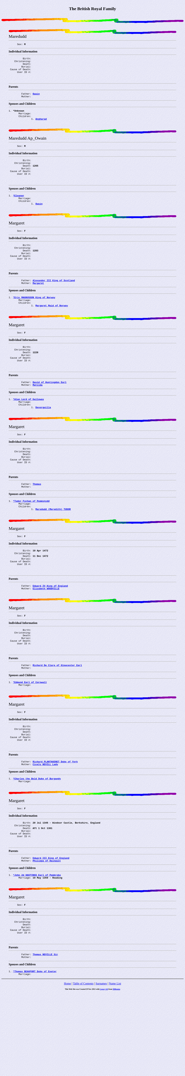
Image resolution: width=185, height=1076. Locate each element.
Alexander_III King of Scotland (54, 302)
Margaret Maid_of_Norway (51, 330)
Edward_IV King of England (50, 635)
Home (67, 1066)
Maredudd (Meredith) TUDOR (53, 552)
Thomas (37, 524)
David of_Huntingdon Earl (49, 413)
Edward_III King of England (51, 931)
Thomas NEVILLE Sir (45, 1035)
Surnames (101, 1066)
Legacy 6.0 (104, 1072)
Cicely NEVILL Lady (45, 830)
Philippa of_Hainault (47, 934)
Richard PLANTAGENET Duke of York (55, 826)
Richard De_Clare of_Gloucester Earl (57, 722)
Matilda (38, 416)
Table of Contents (83, 1066)
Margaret (38, 305)
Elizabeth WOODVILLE (46, 639)
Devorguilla (43, 441)
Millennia (116, 1072)
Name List (115, 1066)
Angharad (41, 126)
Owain (36, 98)
